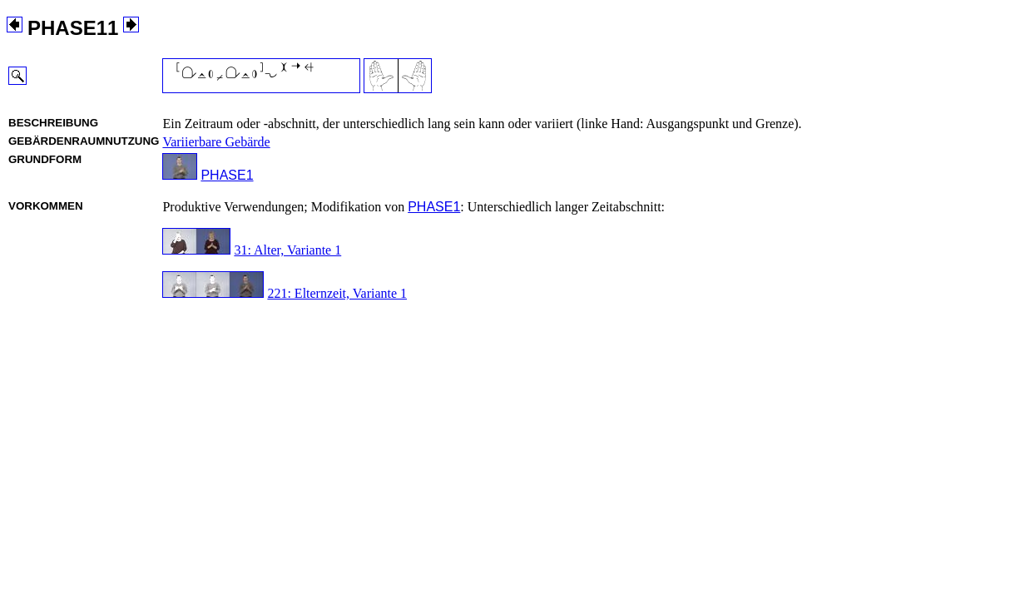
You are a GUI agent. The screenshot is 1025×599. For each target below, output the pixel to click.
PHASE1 (227, 175)
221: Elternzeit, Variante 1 (337, 293)
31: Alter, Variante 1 (287, 250)
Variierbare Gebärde (216, 142)
